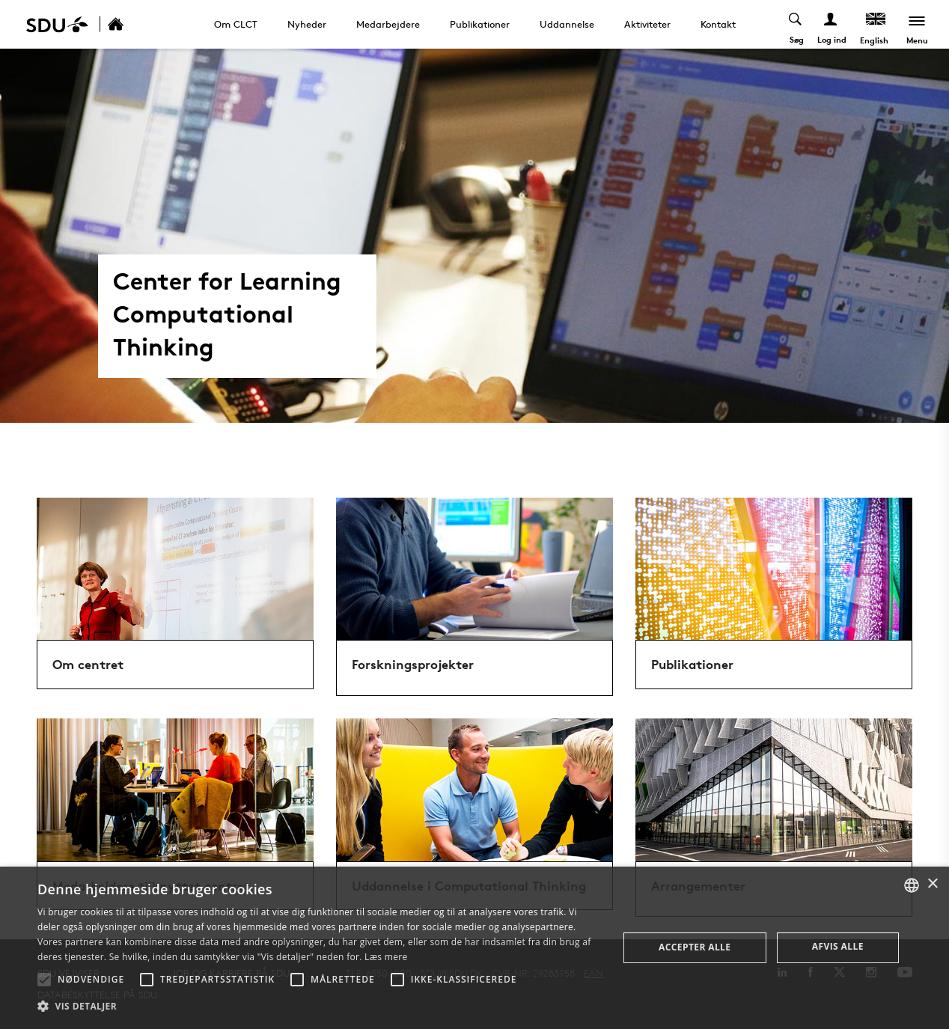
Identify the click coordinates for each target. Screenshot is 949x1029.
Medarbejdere (388, 24)
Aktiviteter (647, 24)
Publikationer (480, 24)
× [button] (932, 884)
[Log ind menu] (831, 24)
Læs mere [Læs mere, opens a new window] (385, 956)
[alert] (474, 948)
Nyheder (306, 24)
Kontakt (718, 24)
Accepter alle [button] (694, 947)
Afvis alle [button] (838, 946)
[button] (44, 980)
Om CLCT (235, 24)
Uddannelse (567, 24)
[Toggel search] (796, 24)
